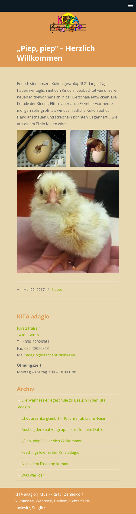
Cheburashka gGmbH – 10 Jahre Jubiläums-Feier (64, 418)
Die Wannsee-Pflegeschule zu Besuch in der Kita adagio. (61, 403)
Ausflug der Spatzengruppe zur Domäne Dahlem (64, 429)
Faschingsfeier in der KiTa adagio (50, 452)
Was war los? (33, 475)
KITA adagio (68, 23)
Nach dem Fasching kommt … (47, 463)
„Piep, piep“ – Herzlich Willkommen (52, 440)
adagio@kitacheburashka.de (50, 355)
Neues (57, 289)
